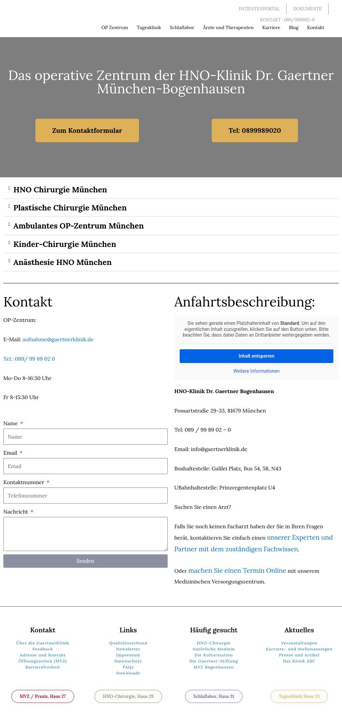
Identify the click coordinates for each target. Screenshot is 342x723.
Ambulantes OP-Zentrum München (83, 227)
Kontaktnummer (24, 485)
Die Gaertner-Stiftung (213, 657)
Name (11, 426)
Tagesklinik (149, 27)
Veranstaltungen (299, 639)
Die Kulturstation (214, 651)
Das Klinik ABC (299, 657)
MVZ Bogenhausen (214, 663)
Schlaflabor (182, 27)
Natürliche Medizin (214, 645)
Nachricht (16, 514)
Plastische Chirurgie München (74, 208)
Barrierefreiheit (42, 663)
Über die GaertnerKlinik (42, 639)
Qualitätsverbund (128, 639)
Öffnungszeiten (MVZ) (43, 657)
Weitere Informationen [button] (256, 374)
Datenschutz (128, 657)
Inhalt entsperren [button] (257, 358)
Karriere (271, 27)
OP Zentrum (114, 27)
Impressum (128, 651)
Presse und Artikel (299, 651)
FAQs (128, 663)
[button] (171, 190)
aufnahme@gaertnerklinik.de (58, 342)
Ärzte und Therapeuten (228, 27)
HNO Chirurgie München (63, 189)
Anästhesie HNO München (66, 264)
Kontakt (315, 27)
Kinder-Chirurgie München (68, 246)
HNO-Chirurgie (213, 639)
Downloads (128, 669)
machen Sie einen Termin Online (229, 568)
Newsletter (128, 645)
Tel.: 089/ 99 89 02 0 (29, 361)
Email (11, 455)
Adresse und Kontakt (43, 651)
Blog (293, 27)
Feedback (42, 645)
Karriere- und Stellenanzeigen (299, 645)
